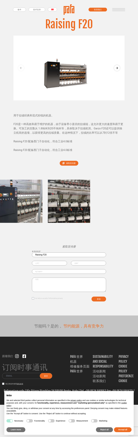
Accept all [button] (122, 430)
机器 (73, 361)
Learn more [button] (16, 430)
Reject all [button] (104, 430)
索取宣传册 (69, 163)
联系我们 (99, 381)
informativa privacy (56, 298)
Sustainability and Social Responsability (103, 361)
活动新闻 (99, 371)
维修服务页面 (79, 366)
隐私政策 (20, 384)
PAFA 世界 (76, 357)
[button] (117, 68)
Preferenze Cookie (126, 378)
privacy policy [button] (76, 400)
